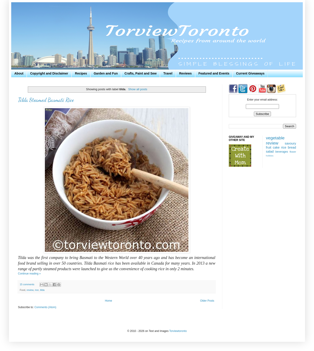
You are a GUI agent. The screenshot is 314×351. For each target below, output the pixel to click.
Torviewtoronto (178, 331)
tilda (42, 290)
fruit (268, 147)
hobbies (270, 155)
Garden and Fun (106, 73)
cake (276, 147)
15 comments (27, 284)
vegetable (275, 138)
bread (292, 147)
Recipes (81, 73)
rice (37, 290)
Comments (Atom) (45, 307)
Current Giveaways (250, 73)
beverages (281, 151)
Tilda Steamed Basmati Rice (46, 100)
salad (270, 151)
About (18, 73)
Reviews (185, 73)
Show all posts (137, 89)
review (30, 290)
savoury (290, 143)
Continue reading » (29, 273)
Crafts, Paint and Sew (140, 73)
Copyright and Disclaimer (49, 73)
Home (108, 300)
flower (293, 151)
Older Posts (207, 300)
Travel (167, 73)
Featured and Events (213, 73)
